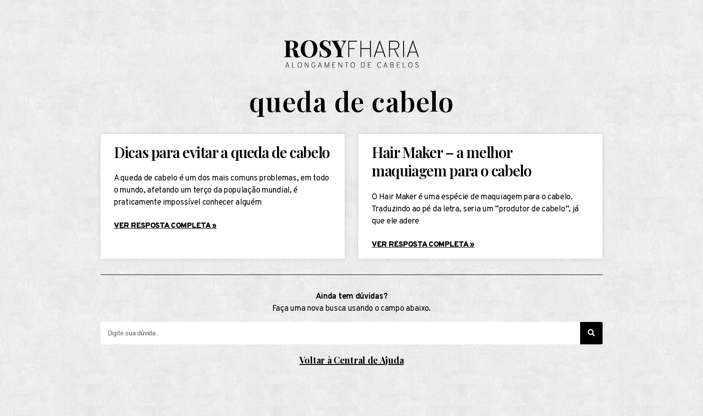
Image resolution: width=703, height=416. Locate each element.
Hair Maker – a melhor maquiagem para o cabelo (451, 161)
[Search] (591, 333)
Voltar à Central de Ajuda (351, 360)
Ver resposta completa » (165, 226)
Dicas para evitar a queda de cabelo (222, 152)
